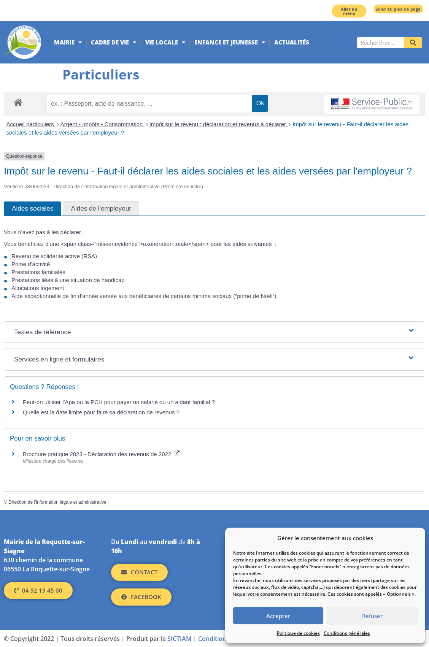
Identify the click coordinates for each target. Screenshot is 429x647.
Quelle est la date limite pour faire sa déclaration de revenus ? (101, 412)
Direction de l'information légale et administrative (57, 502)
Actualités (291, 42)
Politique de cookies (298, 633)
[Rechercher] (413, 42)
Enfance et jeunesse (229, 42)
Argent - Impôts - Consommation (102, 124)
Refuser (372, 616)
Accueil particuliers (31, 124)
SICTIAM (179, 638)
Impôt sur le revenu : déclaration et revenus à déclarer (218, 124)
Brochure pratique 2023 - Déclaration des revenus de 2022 (101, 454)
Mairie (68, 42)
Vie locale (165, 42)
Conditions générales (347, 633)
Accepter (278, 616)
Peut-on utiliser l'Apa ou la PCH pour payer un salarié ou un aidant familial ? (119, 402)
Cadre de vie (113, 42)
